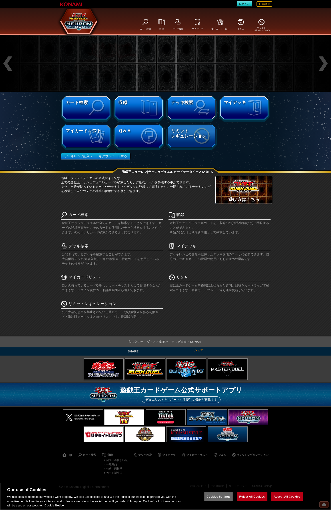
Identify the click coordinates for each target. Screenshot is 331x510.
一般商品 (111, 464)
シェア (198, 350)
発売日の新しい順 (117, 460)
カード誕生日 (114, 472)
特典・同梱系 (114, 468)
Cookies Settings (219, 496)
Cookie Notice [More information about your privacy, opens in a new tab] (54, 505)
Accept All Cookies (287, 496)
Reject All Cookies (252, 496)
